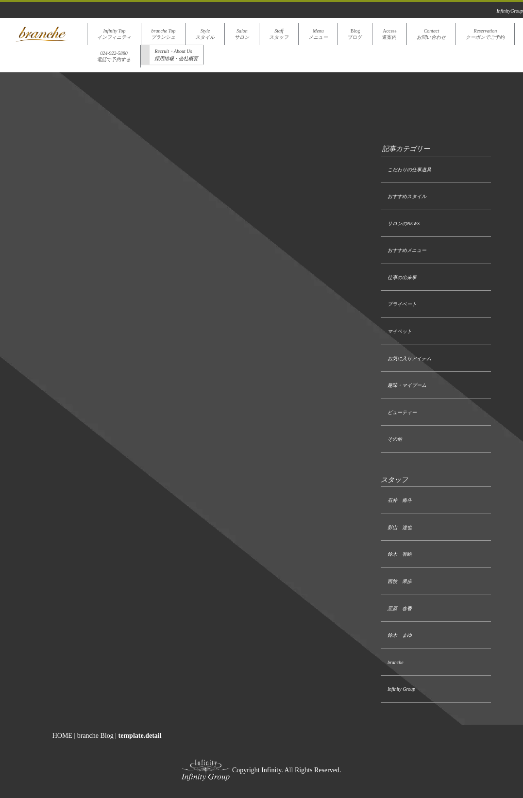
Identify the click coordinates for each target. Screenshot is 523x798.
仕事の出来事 (402, 277)
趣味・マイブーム (407, 385)
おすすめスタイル (407, 196)
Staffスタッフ (278, 34)
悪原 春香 (400, 608)
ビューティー (402, 412)
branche (396, 662)
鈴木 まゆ (400, 635)
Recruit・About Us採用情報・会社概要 (176, 55)
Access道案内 (389, 34)
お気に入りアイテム (409, 358)
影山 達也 (400, 527)
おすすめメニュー (407, 250)
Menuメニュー (318, 34)
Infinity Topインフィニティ (114, 34)
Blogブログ (355, 34)
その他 (395, 439)
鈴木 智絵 (400, 554)
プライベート (402, 304)
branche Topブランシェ (163, 34)
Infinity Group (401, 689)
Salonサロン (242, 34)
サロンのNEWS (404, 223)
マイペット (400, 331)
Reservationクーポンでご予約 (485, 34)
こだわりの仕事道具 (409, 169)
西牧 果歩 (400, 581)
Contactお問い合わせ (431, 34)
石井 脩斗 (400, 500)
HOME (62, 735)
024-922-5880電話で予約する (114, 56)
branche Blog (95, 735)
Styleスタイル (205, 34)
